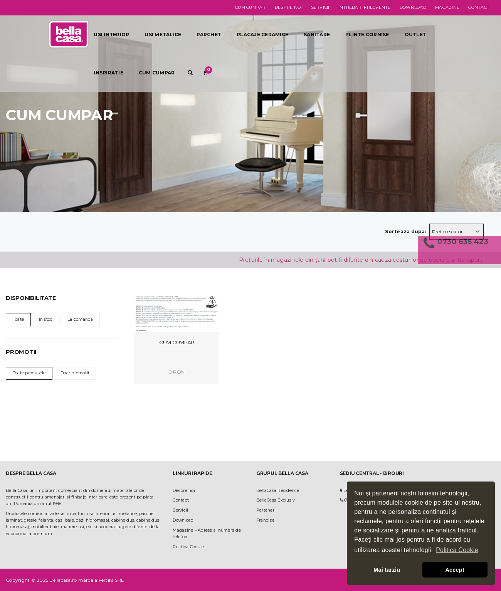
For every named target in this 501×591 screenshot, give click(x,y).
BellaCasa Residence (277, 490)
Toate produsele (29, 372)
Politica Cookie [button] (457, 550)
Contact (478, 7)
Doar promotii (75, 372)
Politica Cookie (188, 546)
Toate (18, 319)
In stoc (46, 319)
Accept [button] (454, 570)
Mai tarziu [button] (386, 570)
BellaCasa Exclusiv (275, 500)
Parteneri (266, 510)
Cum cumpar (250, 7)
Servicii (320, 7)
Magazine (447, 7)
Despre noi (288, 7)
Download (413, 7)
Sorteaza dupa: (405, 231)
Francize (265, 520)
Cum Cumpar (176, 342)
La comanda (80, 319)
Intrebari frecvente (364, 7)
